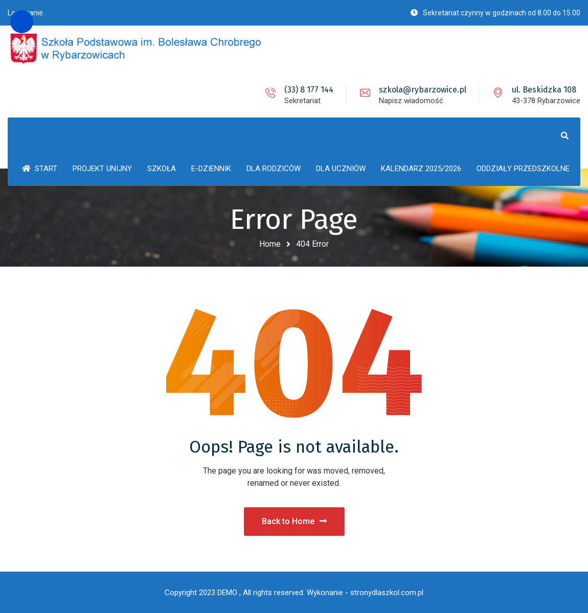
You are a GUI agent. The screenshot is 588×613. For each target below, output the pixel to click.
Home (270, 244)
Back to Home (294, 521)
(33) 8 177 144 (308, 90)
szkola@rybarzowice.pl (422, 90)
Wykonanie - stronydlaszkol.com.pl (365, 592)
